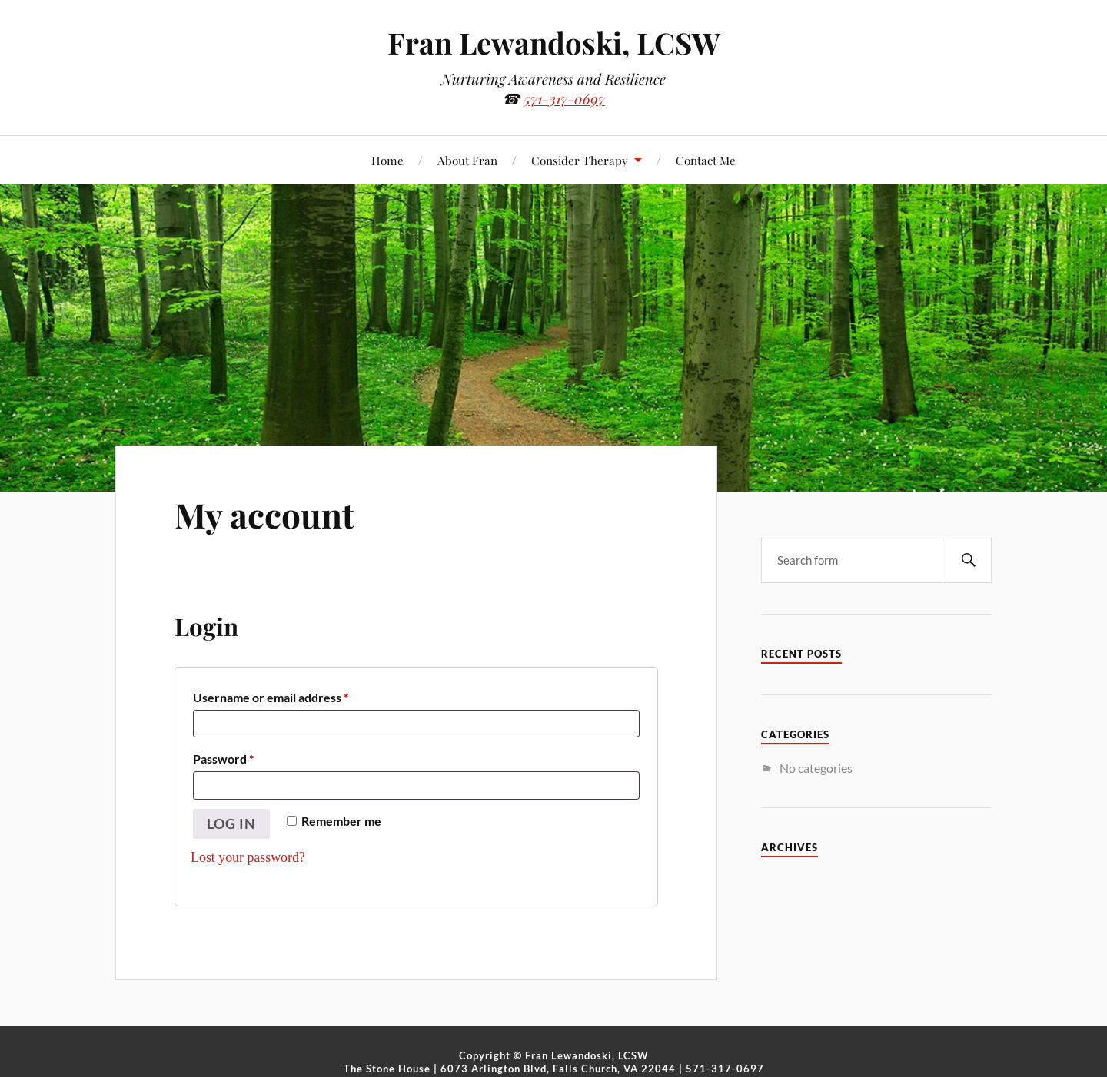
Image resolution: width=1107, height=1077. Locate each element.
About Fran (467, 160)
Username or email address (271, 694)
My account (264, 514)
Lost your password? (248, 857)
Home (387, 160)
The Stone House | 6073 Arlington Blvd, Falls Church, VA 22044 (510, 1068)
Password (223, 756)
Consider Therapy (579, 160)
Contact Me (706, 160)
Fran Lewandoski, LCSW (553, 42)
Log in (231, 823)
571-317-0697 (564, 98)
